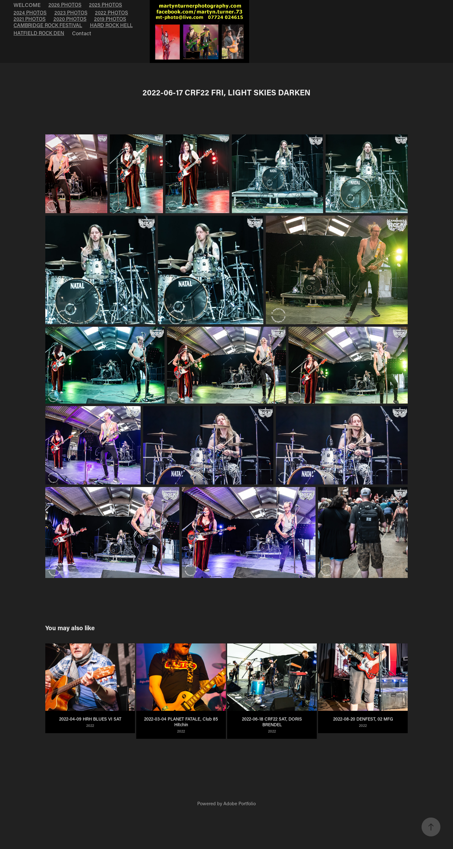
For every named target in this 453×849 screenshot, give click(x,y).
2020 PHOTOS (70, 18)
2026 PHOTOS (64, 4)
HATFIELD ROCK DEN (39, 33)
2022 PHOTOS (111, 12)
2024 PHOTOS (30, 12)
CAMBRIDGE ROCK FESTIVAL (48, 25)
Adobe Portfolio (239, 803)
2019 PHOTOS (110, 18)
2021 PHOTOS (30, 18)
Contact (81, 33)
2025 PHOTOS (105, 4)
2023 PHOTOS (70, 12)
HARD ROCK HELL (111, 25)
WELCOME (27, 4)
